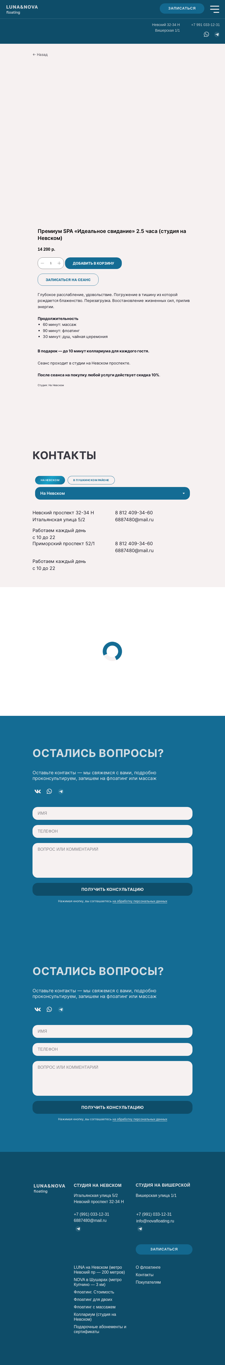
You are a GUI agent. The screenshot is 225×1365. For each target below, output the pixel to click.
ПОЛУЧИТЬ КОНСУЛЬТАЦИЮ (112, 889)
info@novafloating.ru (155, 1221)
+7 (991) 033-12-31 (91, 1214)
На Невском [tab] (50, 480)
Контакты (145, 1275)
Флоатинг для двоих (93, 1299)
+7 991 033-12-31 (205, 25)
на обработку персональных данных (139, 901)
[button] (182, 8)
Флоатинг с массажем (95, 1307)
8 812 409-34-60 (134, 512)
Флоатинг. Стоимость (94, 1292)
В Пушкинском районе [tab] (91, 480)
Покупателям (148, 1282)
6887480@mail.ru (134, 519)
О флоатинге (148, 1267)
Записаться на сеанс (68, 279)
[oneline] (112, 813)
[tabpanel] (112, 525)
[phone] (112, 831)
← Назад (40, 54)
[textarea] (112, 860)
